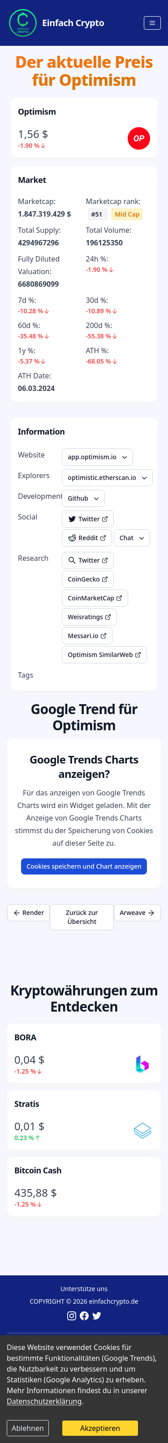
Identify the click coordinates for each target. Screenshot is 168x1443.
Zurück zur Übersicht (82, 917)
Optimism (37, 111)
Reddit (87, 537)
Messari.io (87, 635)
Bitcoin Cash (37, 1170)
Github (84, 498)
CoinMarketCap (95, 598)
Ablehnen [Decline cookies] (28, 1428)
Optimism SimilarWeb (104, 654)
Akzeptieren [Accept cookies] (100, 1428)
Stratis (26, 1103)
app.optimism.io (98, 457)
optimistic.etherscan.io (108, 477)
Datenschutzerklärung (44, 1401)
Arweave (137, 912)
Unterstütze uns (84, 1288)
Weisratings (89, 617)
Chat (133, 537)
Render (28, 912)
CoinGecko (88, 579)
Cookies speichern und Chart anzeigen (84, 866)
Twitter (88, 519)
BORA (25, 1037)
